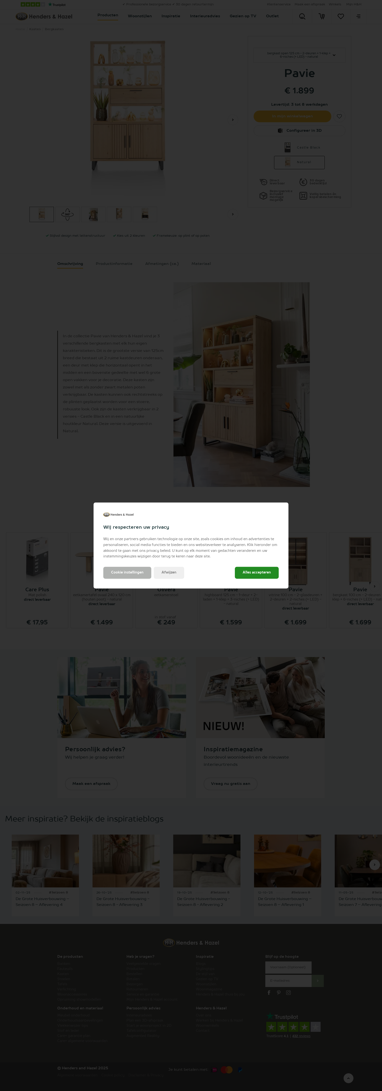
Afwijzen (169, 572)
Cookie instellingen (127, 572)
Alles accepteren (257, 572)
